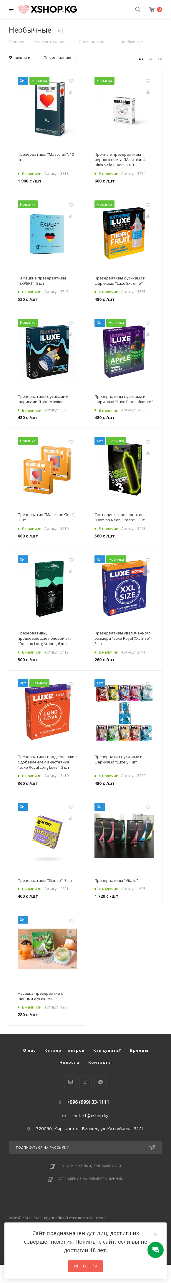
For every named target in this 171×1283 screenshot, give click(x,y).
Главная (16, 41)
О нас (29, 1050)
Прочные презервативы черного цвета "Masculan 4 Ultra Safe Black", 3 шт (119, 160)
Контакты (100, 1062)
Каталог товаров (51, 41)
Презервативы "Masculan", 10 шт (46, 157)
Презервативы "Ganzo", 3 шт (45, 880)
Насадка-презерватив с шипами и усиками (40, 996)
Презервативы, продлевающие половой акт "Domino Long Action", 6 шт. (45, 638)
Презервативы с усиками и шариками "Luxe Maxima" (43, 399)
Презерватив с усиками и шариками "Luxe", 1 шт (118, 759)
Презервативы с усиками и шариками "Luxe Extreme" (119, 280)
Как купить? (107, 1050)
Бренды (139, 1050)
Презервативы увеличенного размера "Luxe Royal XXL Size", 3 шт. (123, 638)
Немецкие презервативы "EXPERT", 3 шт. (42, 280)
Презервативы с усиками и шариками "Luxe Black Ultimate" (123, 399)
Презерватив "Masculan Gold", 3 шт (46, 517)
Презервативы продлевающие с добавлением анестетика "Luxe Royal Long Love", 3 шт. (47, 762)
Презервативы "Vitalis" (116, 880)
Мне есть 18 (85, 1266)
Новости (69, 1062)
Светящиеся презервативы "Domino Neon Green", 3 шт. (120, 517)
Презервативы (95, 41)
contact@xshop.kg (90, 1115)
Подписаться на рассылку (85, 1147)
